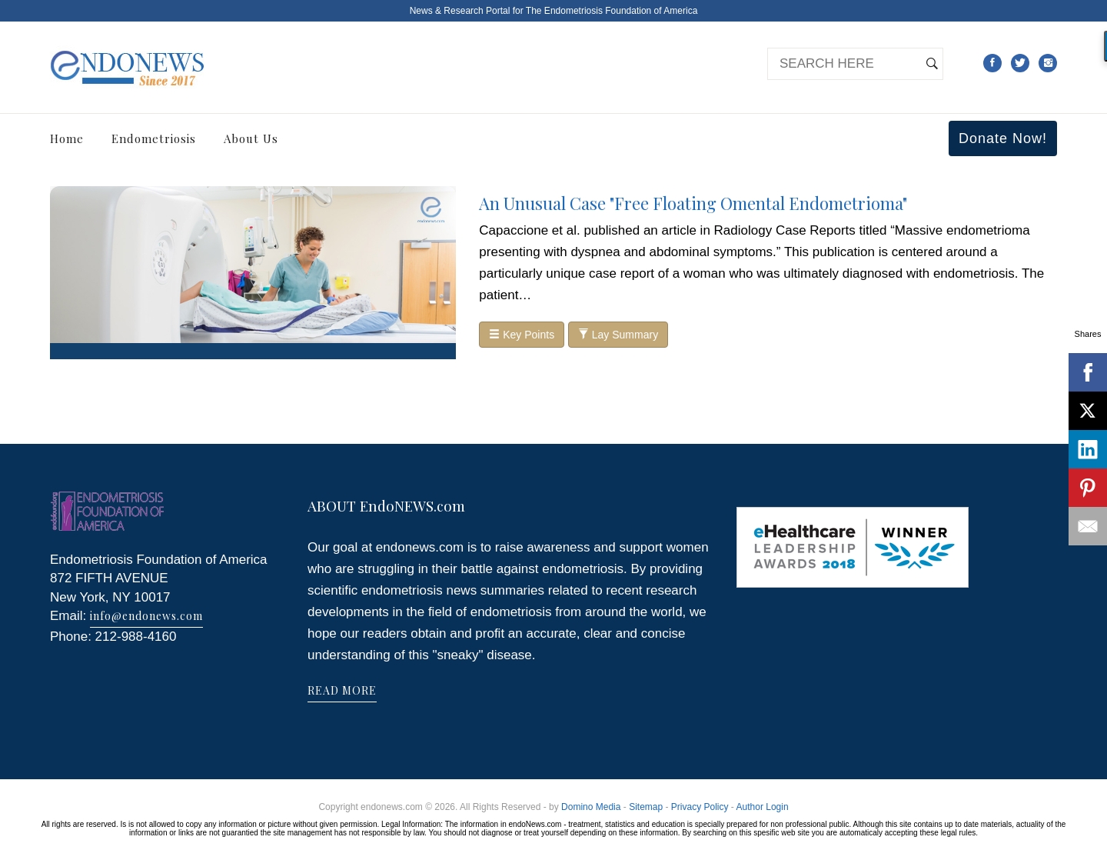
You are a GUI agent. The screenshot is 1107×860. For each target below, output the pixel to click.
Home (67, 138)
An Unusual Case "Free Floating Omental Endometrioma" (693, 203)
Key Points (521, 334)
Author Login (762, 807)
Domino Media (590, 807)
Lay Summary (618, 334)
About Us (251, 138)
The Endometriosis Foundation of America (611, 10)
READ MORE (342, 690)
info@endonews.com (146, 615)
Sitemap (646, 807)
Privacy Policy (700, 807)
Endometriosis (153, 138)
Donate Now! (1003, 138)
